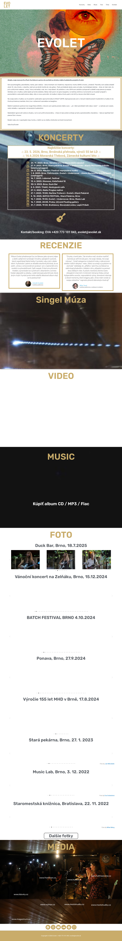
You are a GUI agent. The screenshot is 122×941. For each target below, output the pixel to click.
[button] (10, 559)
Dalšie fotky (61, 835)
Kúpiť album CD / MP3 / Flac (61, 503)
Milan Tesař (87, 285)
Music (95, 4)
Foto (101, 4)
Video (89, 4)
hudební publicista (42, 284)
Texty (107, 5)
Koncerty (82, 4)
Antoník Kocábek (42, 283)
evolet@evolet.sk (89, 232)
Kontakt (114, 4)
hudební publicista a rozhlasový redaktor (95, 287)
